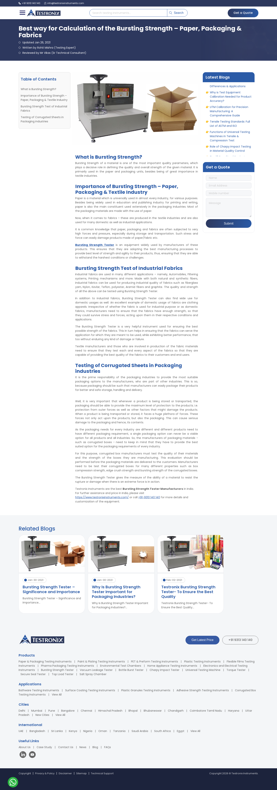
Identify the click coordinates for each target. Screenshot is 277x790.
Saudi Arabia (140, 731)
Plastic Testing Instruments (202, 661)
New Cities (42, 715)
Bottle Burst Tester (131, 670)
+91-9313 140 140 (149, 497)
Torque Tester (236, 670)
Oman (102, 731)
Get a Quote (243, 13)
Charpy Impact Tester (164, 670)
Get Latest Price (202, 640)
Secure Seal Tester (33, 674)
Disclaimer (65, 773)
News (82, 747)
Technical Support (102, 773)
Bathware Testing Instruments (39, 690)
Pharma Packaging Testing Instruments (67, 666)
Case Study (44, 747)
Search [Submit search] (176, 12)
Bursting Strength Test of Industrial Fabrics (44, 108)
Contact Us (65, 747)
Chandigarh (176, 711)
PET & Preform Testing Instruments (154, 661)
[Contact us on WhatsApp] (13, 783)
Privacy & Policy (44, 773)
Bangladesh (37, 731)
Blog (95, 747)
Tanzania (119, 731)
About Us (25, 747)
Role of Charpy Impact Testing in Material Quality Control (230, 152)
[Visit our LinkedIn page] (24, 755)
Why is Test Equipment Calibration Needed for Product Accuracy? (230, 99)
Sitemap (81, 773)
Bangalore (68, 711)
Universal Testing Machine (202, 670)
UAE (21, 731)
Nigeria (87, 731)
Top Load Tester (62, 674)
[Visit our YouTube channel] (32, 755)
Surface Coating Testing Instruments (90, 690)
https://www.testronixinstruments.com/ (102, 497)
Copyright (25, 773)
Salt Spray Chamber (93, 674)
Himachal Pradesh (110, 711)
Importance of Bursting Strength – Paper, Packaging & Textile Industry (44, 98)
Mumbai (36, 711)
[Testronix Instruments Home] (43, 13)
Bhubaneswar (153, 711)
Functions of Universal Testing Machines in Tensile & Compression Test (230, 139)
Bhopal (133, 711)
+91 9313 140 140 (240, 640)
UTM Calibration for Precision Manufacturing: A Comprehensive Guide (229, 114)
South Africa (162, 731)
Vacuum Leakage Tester (96, 670)
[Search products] (128, 13)
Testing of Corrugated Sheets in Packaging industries (42, 119)
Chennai (86, 711)
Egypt (180, 731)
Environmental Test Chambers (120, 666)
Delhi (22, 711)
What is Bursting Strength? (38, 89)
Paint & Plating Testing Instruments (101, 661)
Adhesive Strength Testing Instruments (202, 690)
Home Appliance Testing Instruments (172, 666)
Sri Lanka (57, 731)
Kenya (73, 731)
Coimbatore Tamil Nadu (206, 711)
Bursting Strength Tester (57, 670)
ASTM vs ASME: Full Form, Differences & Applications (228, 87)
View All (57, 694)
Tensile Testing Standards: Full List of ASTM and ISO (230, 127)
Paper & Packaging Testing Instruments (45, 661)
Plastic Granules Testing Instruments (145, 690)
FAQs (107, 747)
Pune (51, 711)
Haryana (233, 711)
